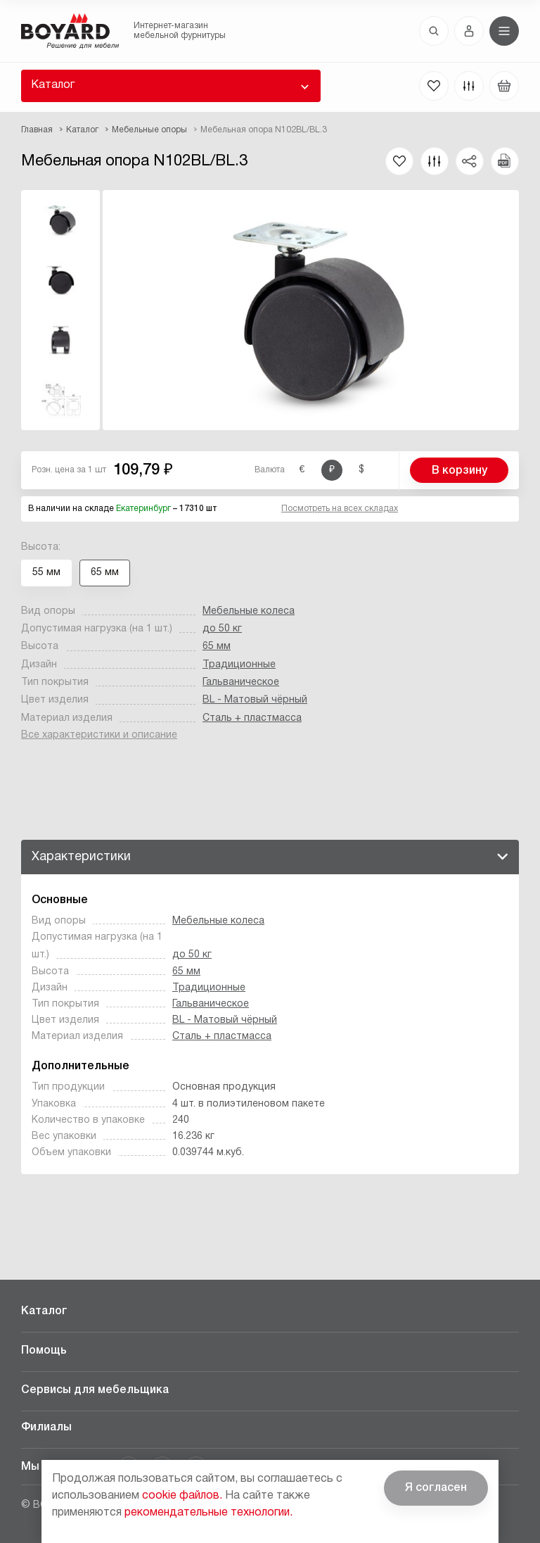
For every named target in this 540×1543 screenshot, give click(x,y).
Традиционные (239, 664)
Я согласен (436, 1488)
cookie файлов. (182, 1496)
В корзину (459, 471)
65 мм (216, 646)
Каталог (53, 85)
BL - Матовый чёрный (254, 700)
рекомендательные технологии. (208, 1513)
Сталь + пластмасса (252, 718)
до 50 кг (222, 629)
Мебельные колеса (248, 611)
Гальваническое (240, 682)
